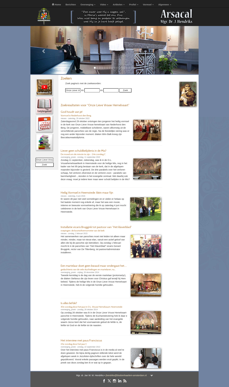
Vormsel (148, 4)
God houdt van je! (71, 112)
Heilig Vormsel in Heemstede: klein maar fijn (87, 192)
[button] (43, 50)
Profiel (133, 4)
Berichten (71, 4)
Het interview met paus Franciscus (81, 340)
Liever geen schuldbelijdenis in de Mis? (83, 150)
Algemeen (164, 4)
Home (56, 4)
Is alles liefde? (69, 303)
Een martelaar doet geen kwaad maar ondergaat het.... (94, 265)
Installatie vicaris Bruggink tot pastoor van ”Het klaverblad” (96, 227)
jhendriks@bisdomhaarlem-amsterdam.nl (126, 375)
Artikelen (119, 4)
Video (104, 4)
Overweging (87, 4)
